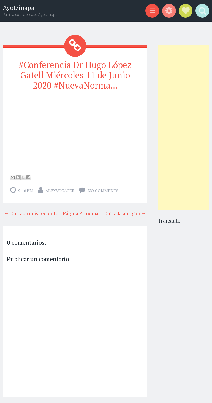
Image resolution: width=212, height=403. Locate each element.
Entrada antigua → (125, 213)
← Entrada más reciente (31, 213)
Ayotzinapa (18, 7)
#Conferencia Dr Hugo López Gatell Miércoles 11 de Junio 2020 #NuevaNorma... (75, 75)
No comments (103, 190)
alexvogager (60, 190)
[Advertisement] (184, 127)
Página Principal (81, 213)
